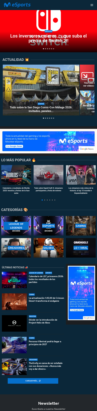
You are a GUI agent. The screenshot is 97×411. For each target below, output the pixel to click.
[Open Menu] (92, 5)
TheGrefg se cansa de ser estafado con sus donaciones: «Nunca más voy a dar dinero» (46, 366)
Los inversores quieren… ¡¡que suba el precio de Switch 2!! (48, 38)
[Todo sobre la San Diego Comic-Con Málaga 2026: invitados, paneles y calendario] (41, 90)
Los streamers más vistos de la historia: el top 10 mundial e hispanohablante (81, 190)
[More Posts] (33, 381)
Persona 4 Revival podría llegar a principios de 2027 (45, 343)
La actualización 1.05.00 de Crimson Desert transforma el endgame (46, 299)
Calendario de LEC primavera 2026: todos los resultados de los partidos (46, 279)
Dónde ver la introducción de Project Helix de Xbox (43, 321)
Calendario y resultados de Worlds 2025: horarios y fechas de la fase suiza (16, 190)
